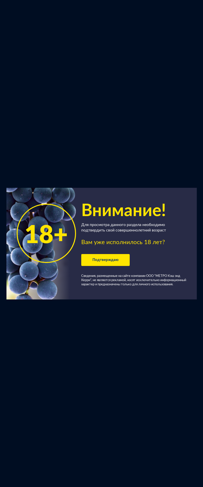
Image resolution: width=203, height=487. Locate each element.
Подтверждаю (105, 260)
